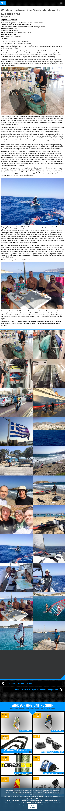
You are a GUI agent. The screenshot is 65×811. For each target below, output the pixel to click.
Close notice (32, 806)
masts (43, 708)
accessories (50, 708)
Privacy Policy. (33, 798)
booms (37, 708)
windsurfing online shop (32, 705)
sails (32, 708)
